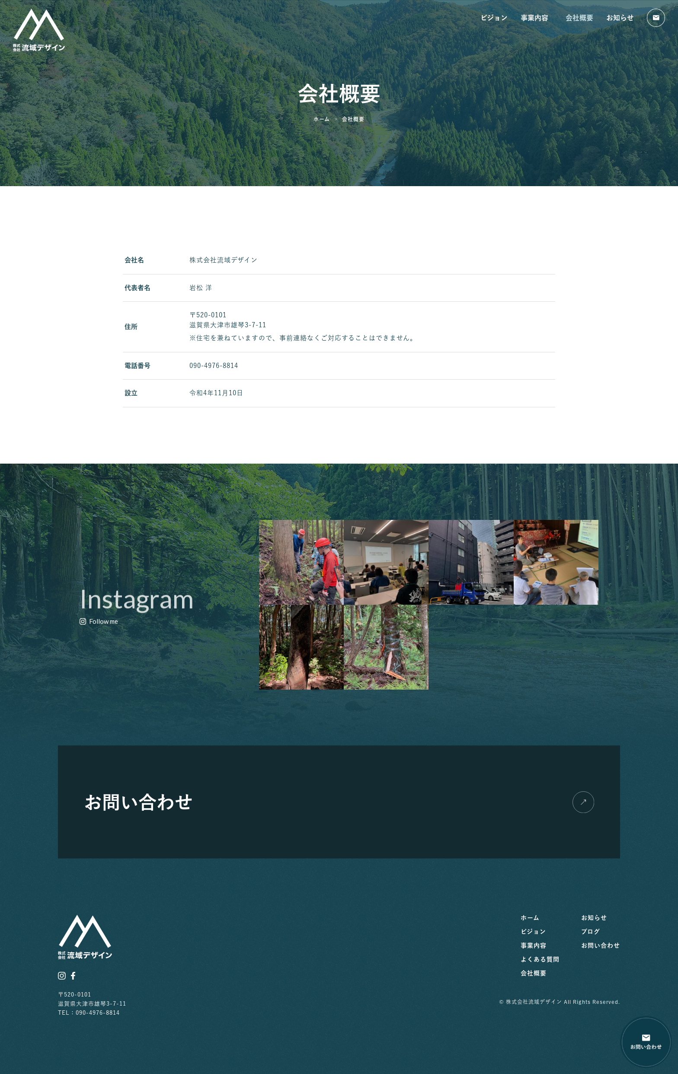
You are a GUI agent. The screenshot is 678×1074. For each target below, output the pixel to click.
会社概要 (579, 17)
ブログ (590, 932)
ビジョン (494, 17)
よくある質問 (540, 959)
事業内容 (537, 17)
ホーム (530, 918)
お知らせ (620, 17)
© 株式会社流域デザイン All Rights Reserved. (559, 1001)
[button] (99, 622)
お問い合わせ (600, 945)
